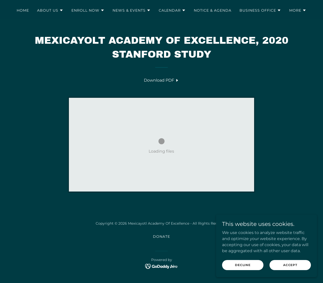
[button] (50, 10)
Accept (290, 265)
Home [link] (23, 10)
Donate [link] (161, 236)
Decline (243, 265)
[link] (161, 80)
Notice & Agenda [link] (212, 10)
